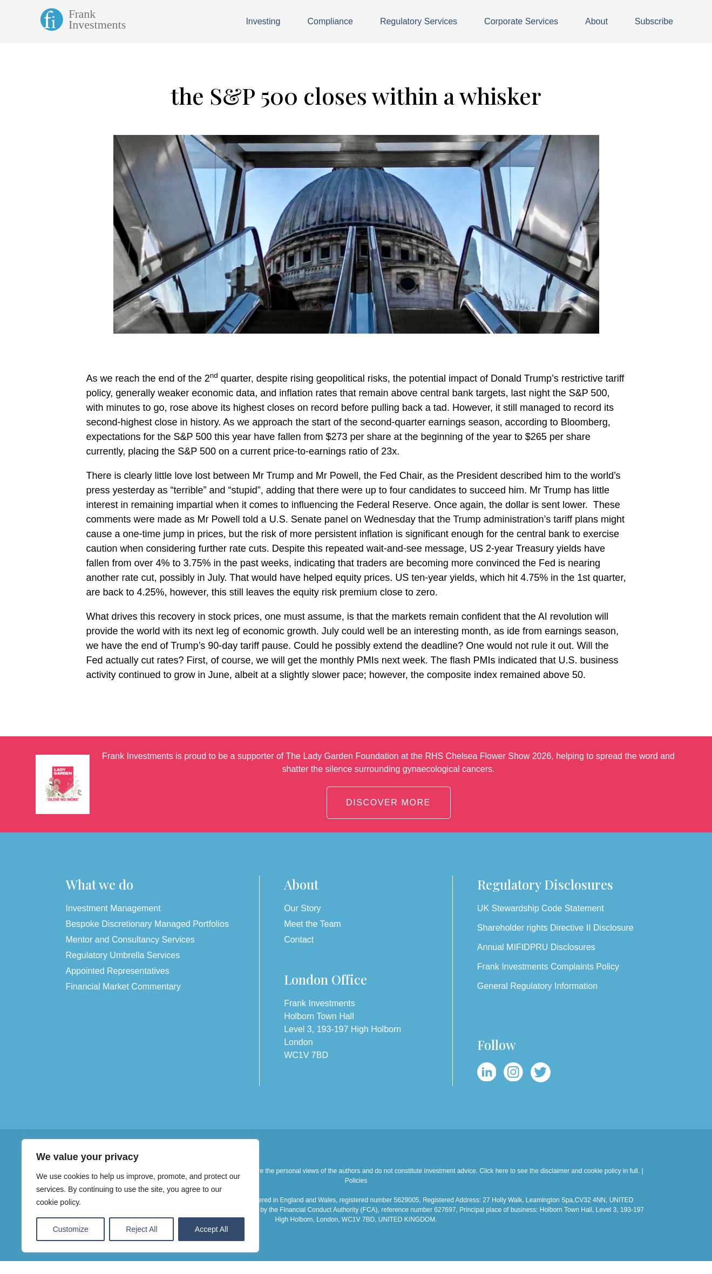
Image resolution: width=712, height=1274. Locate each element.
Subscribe (654, 21)
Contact (299, 939)
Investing (263, 21)
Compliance (329, 21)
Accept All (211, 1229)
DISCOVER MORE (388, 802)
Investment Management (113, 908)
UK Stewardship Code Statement (540, 908)
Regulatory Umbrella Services (123, 955)
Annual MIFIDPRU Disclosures (536, 947)
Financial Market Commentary (123, 986)
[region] (140, 1195)
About (596, 21)
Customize (71, 1229)
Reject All (141, 1229)
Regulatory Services (418, 21)
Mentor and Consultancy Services (130, 939)
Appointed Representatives (117, 970)
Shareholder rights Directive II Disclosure (555, 927)
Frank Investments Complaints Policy (548, 966)
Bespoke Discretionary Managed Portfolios (147, 924)
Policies (356, 1180)
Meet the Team (312, 924)
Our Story (302, 908)
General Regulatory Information (537, 986)
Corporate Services (521, 21)
